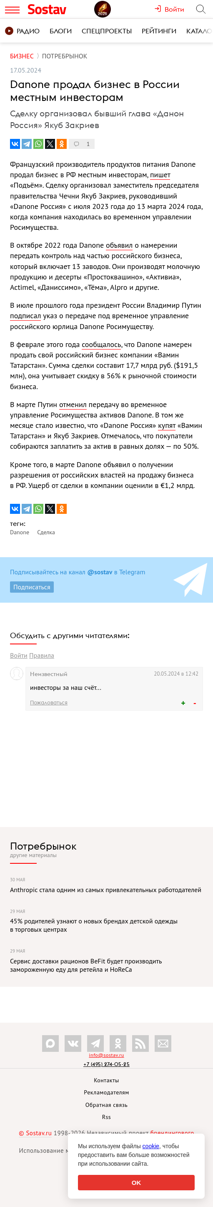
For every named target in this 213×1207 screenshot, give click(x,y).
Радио (22, 31)
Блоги (61, 31)
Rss (106, 1117)
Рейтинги (159, 31)
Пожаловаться (49, 702)
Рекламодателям (106, 1092)
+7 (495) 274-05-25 (106, 1064)
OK (136, 1182)
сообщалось (101, 344)
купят (166, 425)
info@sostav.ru (106, 1055)
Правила (41, 655)
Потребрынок (43, 845)
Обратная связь (106, 1105)
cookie (151, 1146)
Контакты (106, 1080)
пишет (160, 174)
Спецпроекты (107, 31)
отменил (73, 404)
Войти (19, 655)
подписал (25, 315)
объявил (119, 245)
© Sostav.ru (35, 1133)
